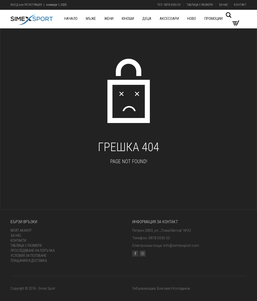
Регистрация (33, 5)
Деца (146, 18)
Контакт (240, 5)
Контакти (18, 240)
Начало (71, 18)
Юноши (128, 18)
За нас (223, 5)
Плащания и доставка (29, 261)
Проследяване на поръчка (33, 251)
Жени (108, 18)
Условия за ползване (28, 256)
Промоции (213, 18)
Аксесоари (169, 18)
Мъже (91, 18)
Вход (14, 5)
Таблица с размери (199, 5)
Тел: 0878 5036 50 (168, 5)
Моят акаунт (21, 230)
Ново (191, 18)
